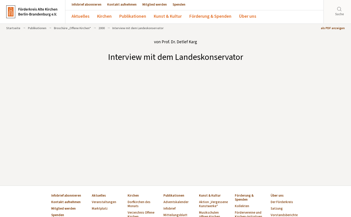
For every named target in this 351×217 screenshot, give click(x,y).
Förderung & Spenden (210, 16)
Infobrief (169, 209)
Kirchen (104, 16)
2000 (101, 28)
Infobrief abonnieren (86, 4)
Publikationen (132, 16)
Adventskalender (175, 202)
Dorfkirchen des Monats (139, 204)
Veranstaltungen (104, 202)
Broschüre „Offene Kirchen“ (72, 28)
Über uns (247, 16)
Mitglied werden (154, 4)
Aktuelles (81, 16)
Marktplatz (100, 209)
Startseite (13, 28)
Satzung (277, 209)
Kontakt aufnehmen (122, 4)
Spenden (179, 4)
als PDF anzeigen (333, 28)
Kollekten (242, 206)
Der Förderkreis (282, 202)
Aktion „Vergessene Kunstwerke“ (213, 204)
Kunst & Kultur (168, 16)
